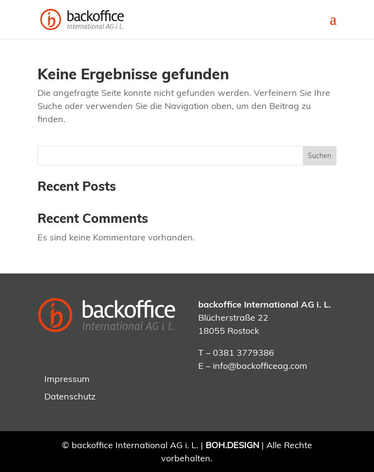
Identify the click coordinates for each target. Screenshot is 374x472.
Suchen (319, 155)
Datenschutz (69, 396)
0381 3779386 (243, 352)
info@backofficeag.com (260, 365)
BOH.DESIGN (232, 445)
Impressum (67, 378)
